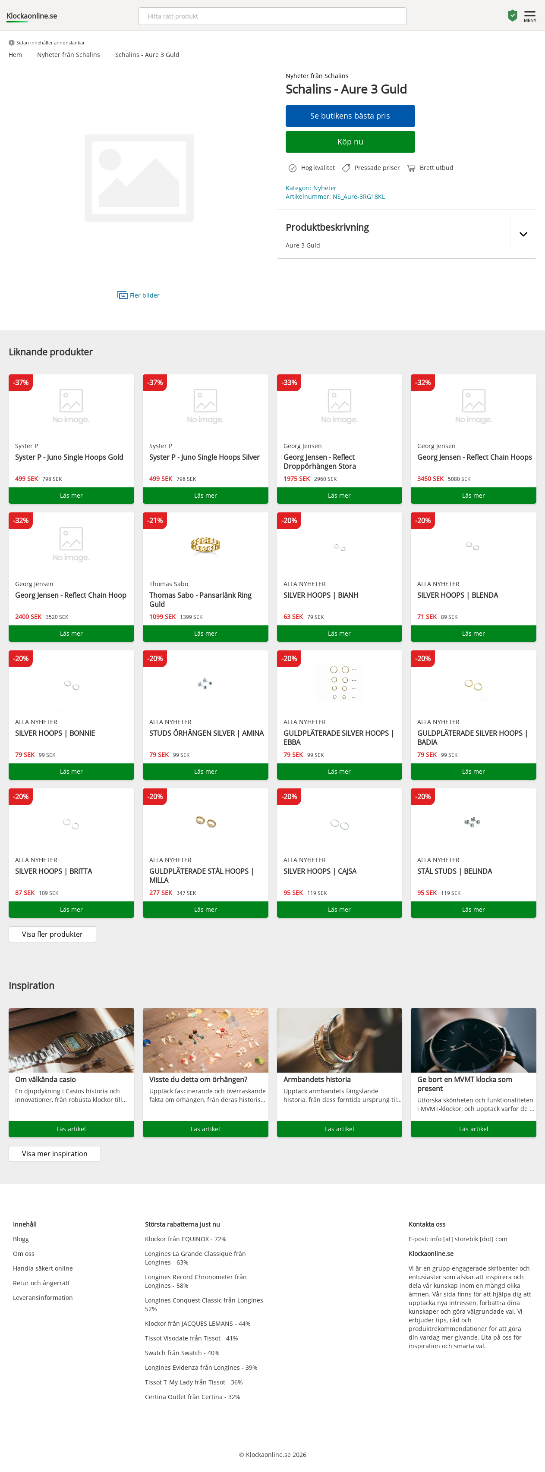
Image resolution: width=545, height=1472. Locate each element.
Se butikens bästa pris (350, 115)
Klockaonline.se (31, 16)
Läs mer (71, 495)
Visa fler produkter (52, 934)
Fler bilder (138, 295)
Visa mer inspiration (55, 1153)
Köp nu (350, 141)
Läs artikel (71, 1129)
